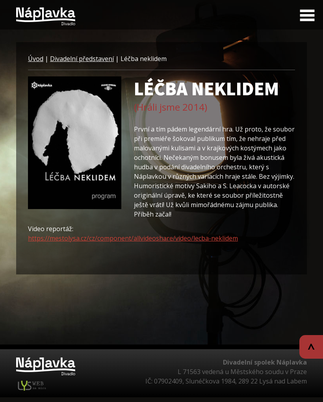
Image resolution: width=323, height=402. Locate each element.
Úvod (35, 58)
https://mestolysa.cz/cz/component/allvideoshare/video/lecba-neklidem (133, 238)
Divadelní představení (82, 58)
